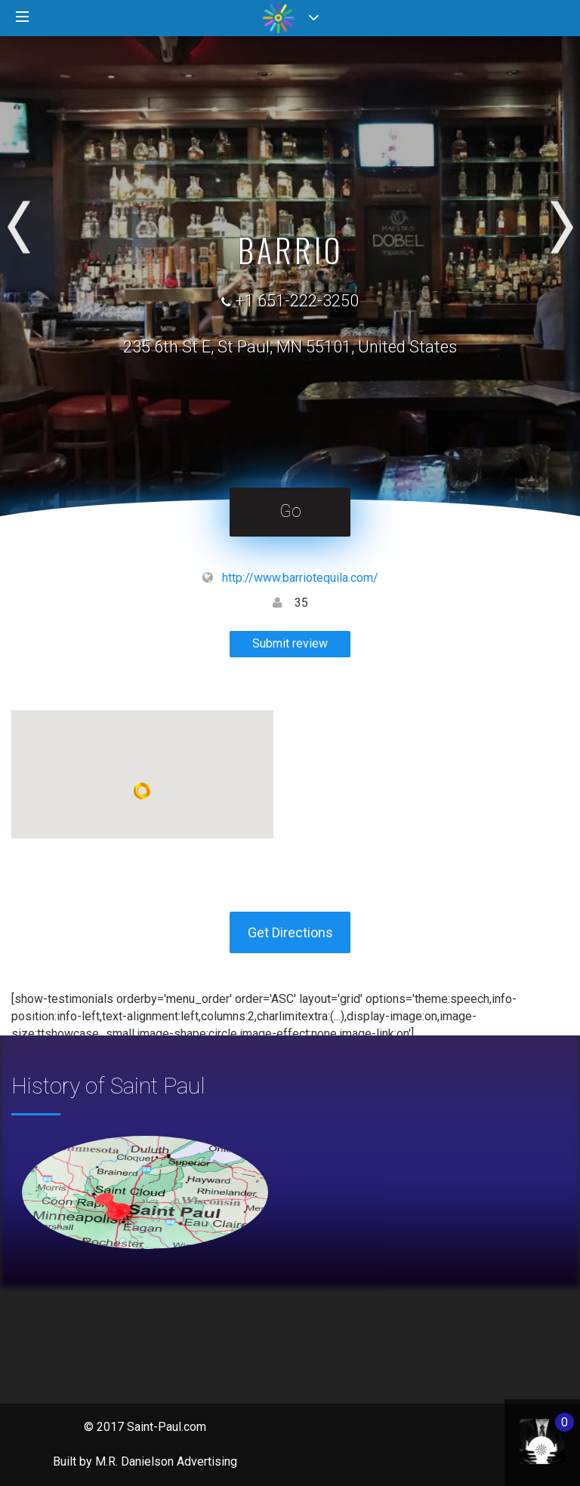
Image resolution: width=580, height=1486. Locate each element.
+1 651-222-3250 (297, 300)
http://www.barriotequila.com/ (300, 578)
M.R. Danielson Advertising (166, 1461)
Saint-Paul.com (166, 1427)
